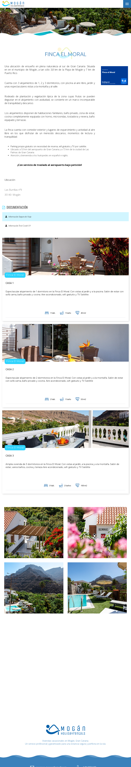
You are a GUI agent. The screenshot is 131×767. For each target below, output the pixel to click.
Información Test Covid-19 (18, 225)
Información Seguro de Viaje (18, 216)
